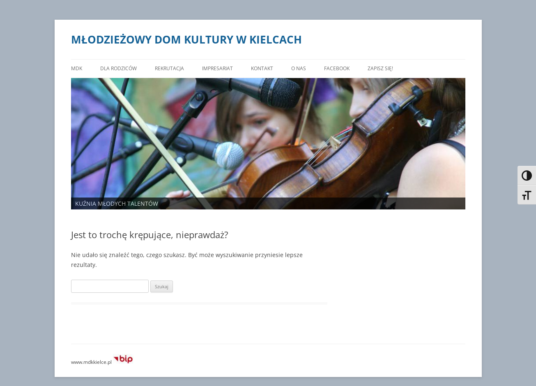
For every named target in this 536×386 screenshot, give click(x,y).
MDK (76, 68)
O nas (306, 68)
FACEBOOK (345, 68)
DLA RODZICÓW (119, 68)
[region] (268, 143)
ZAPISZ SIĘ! (391, 68)
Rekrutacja (172, 68)
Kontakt (269, 68)
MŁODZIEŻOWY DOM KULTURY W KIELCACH (187, 39)
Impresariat (223, 68)
